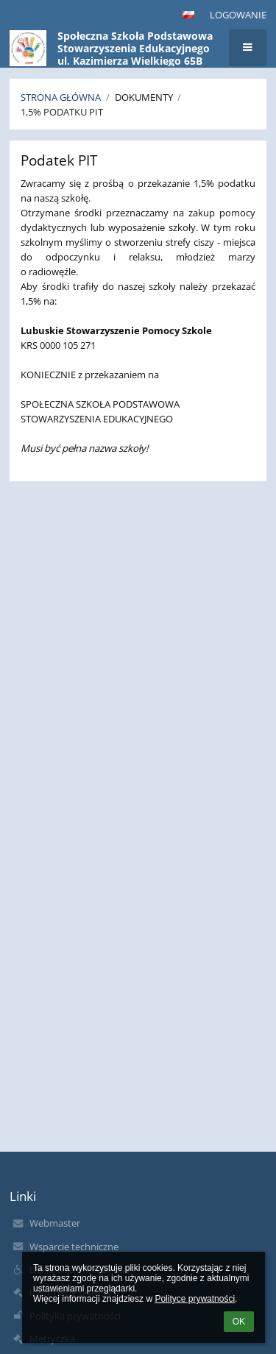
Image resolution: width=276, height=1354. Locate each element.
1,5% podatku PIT (62, 111)
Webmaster (54, 1223)
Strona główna (61, 97)
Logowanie (238, 14)
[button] (188, 15)
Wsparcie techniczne (73, 1246)
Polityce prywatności (195, 1299)
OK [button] (239, 1321)
